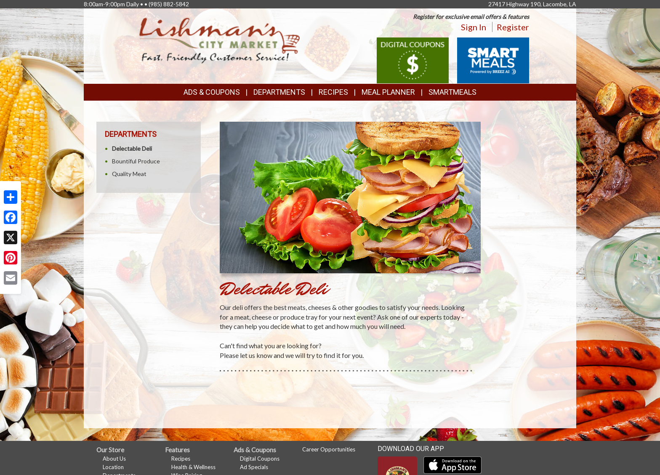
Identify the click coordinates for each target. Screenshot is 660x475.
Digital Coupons (259, 458)
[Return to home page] (220, 40)
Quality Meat (129, 173)
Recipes (333, 92)
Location (113, 467)
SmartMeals (452, 92)
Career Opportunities (328, 449)
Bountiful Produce (136, 161)
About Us (114, 458)
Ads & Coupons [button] (212, 92)
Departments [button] (279, 92)
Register (513, 27)
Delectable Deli (132, 148)
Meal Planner (388, 92)
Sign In (473, 27)
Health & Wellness (193, 467)
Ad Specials (254, 467)
